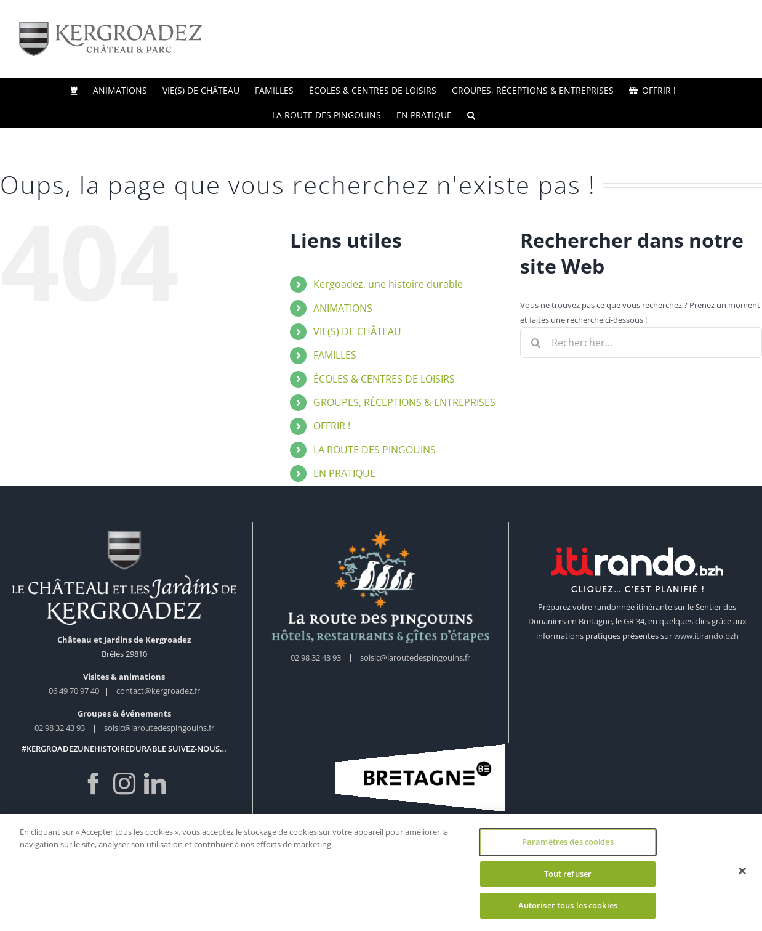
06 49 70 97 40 (75, 690)
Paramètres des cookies (568, 841)
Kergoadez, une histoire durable (388, 284)
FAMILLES (334, 355)
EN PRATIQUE (344, 473)
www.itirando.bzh (706, 635)
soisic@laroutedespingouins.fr (159, 727)
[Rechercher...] (641, 342)
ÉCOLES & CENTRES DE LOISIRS (384, 379)
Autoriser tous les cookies (567, 905)
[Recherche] (535, 342)
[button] (471, 115)
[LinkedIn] (155, 784)
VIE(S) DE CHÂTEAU (357, 331)
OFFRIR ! (331, 426)
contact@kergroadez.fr (158, 690)
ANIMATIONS (342, 308)
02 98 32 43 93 (59, 727)
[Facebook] (93, 784)
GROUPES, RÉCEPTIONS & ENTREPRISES (404, 402)
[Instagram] (124, 784)
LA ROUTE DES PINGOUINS (374, 450)
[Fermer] (742, 871)
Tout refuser (568, 873)
